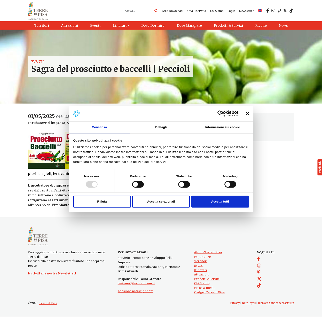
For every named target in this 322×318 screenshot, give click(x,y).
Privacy (235, 304)
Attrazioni (201, 276)
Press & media (204, 289)
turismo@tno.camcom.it (136, 285)
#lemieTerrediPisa (208, 254)
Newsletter (246, 11)
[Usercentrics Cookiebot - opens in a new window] (220, 114)
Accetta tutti (220, 201)
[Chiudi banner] (247, 113)
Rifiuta (102, 201)
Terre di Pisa (48, 304)
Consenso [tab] (99, 127)
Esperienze (202, 258)
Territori (200, 262)
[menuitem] (260, 11)
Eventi (37, 62)
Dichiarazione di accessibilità (276, 304)
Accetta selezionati (161, 201)
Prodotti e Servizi (207, 280)
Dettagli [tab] (161, 127)
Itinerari (200, 271)
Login (231, 11)
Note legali (249, 304)
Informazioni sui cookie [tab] (222, 127)
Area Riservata (196, 11)
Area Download (172, 11)
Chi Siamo (216, 11)
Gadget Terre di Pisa (209, 294)
